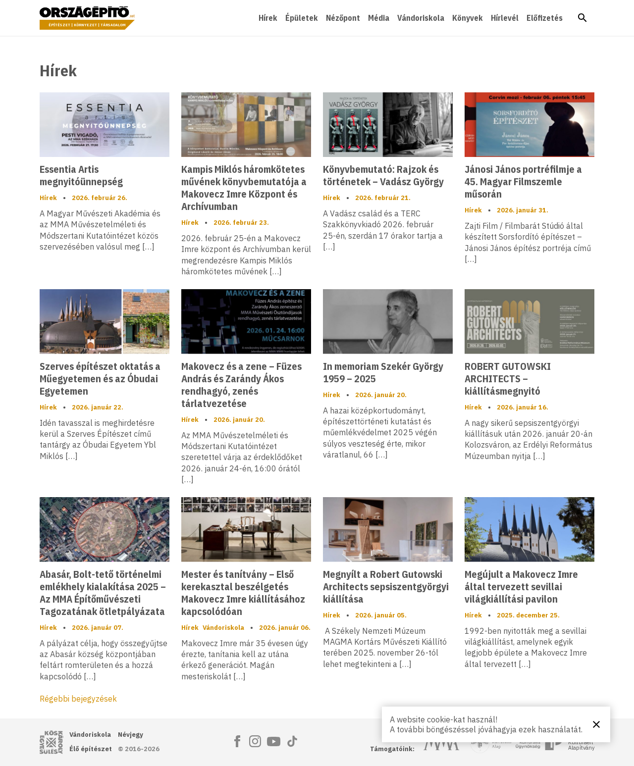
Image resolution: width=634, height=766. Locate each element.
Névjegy (130, 734)
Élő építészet (90, 749)
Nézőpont (343, 18)
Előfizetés (545, 18)
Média (378, 18)
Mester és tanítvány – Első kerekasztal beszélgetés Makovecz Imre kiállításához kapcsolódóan (243, 592)
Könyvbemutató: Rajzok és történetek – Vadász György (383, 175)
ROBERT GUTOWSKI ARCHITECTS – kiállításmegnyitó (508, 378)
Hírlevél (505, 18)
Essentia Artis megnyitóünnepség (81, 175)
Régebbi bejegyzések (78, 699)
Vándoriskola (420, 18)
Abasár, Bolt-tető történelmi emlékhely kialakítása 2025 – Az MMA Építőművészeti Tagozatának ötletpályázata (103, 592)
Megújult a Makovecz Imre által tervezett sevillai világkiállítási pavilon (521, 586)
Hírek (268, 18)
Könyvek (467, 18)
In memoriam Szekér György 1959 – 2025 (383, 372)
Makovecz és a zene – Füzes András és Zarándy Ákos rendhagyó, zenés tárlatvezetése (241, 384)
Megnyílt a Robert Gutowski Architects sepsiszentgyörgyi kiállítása (386, 586)
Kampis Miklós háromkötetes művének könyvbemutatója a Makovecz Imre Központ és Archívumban (244, 187)
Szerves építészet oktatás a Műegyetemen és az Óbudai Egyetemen (100, 378)
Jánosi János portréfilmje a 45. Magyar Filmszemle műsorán (523, 181)
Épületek (301, 18)
